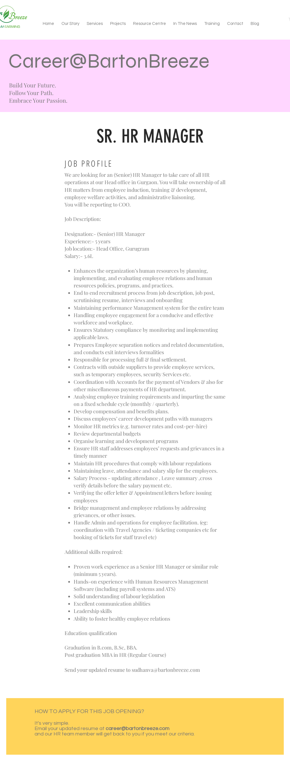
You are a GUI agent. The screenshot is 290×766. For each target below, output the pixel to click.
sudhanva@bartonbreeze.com (166, 669)
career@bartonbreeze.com (137, 728)
